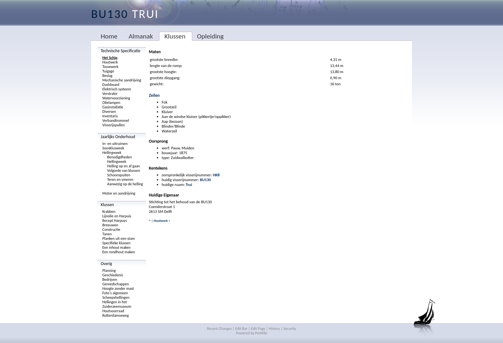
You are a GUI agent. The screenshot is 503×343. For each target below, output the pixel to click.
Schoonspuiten (118, 175)
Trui (189, 184)
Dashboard (110, 84)
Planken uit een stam (118, 238)
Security (290, 328)
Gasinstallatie (112, 107)
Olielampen (111, 102)
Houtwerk (110, 62)
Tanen (107, 234)
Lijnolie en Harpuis (116, 216)
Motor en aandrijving (118, 193)
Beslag (107, 75)
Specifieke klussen (116, 243)
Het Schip (109, 57)
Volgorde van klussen (123, 170)
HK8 (216, 174)
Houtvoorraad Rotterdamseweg (115, 313)
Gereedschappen (115, 284)
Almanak (141, 36)
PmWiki (261, 333)
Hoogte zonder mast (118, 288)
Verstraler (109, 93)
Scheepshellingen (115, 297)
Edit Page (258, 328)
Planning (109, 270)
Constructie (111, 229)
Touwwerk (110, 66)
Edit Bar (241, 328)
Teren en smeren (120, 179)
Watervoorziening (116, 98)
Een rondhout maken (118, 252)
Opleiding (210, 36)
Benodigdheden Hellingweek (119, 159)
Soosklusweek (113, 148)
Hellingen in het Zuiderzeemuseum (116, 304)
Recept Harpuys (114, 220)
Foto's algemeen (115, 293)
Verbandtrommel (115, 120)
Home (109, 36)
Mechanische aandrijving (121, 80)
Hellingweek (111, 152)
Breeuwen (110, 225)
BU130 (205, 179)
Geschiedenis (112, 275)
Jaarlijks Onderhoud (118, 136)
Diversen (109, 111)
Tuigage (108, 71)
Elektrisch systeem (116, 89)
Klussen (174, 36)
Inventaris (110, 116)
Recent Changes (219, 328)
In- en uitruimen (115, 143)
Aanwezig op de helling (125, 184)
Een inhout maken (116, 247)
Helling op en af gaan (123, 166)
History (274, 328)
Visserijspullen (113, 125)
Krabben (108, 211)
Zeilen (154, 95)
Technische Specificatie (121, 51)
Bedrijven (109, 279)
